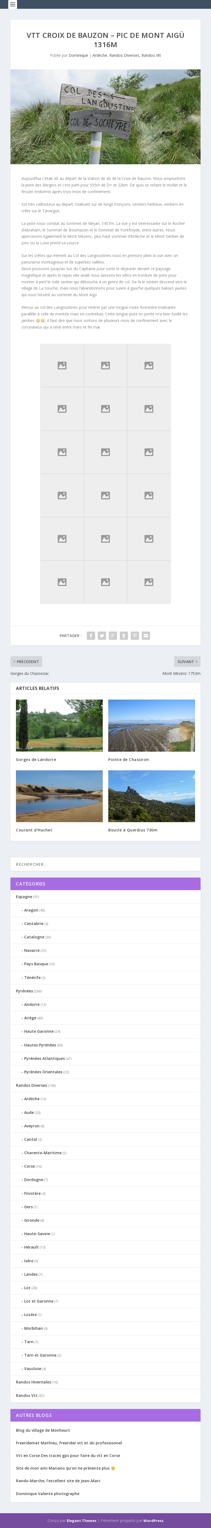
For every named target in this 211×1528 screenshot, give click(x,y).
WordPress (153, 1520)
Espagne (24, 896)
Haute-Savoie (37, 1233)
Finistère (32, 1193)
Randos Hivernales (33, 1382)
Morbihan (33, 1328)
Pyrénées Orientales (43, 1071)
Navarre (32, 950)
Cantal (30, 1139)
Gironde (31, 1220)
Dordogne (33, 1179)
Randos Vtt (151, 55)
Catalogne (34, 937)
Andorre (32, 1004)
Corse (29, 1166)
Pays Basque (36, 963)
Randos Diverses (124, 55)
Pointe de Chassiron (128, 759)
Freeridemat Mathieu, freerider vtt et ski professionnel (69, 1442)
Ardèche (100, 55)
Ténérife (32, 977)
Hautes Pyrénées (40, 1045)
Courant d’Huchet (34, 830)
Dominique (78, 55)
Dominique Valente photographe (47, 1493)
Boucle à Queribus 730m (132, 830)
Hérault (31, 1247)
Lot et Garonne (38, 1301)
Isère (28, 1260)
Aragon (31, 910)
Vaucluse (32, 1368)
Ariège (30, 1017)
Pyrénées (24, 991)
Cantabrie (33, 923)
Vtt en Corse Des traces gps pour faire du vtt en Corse (68, 1455)
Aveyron (32, 1125)
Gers (28, 1206)
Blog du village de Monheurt (43, 1430)
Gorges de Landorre (36, 759)
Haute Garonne (39, 1031)
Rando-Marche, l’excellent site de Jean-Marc (58, 1480)
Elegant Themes (81, 1520)
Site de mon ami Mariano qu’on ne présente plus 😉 (65, 1468)
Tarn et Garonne (40, 1355)
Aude (29, 1112)
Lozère (30, 1314)
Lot (27, 1287)
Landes (31, 1274)
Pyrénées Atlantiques (44, 1058)
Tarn (29, 1341)
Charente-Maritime (43, 1152)
